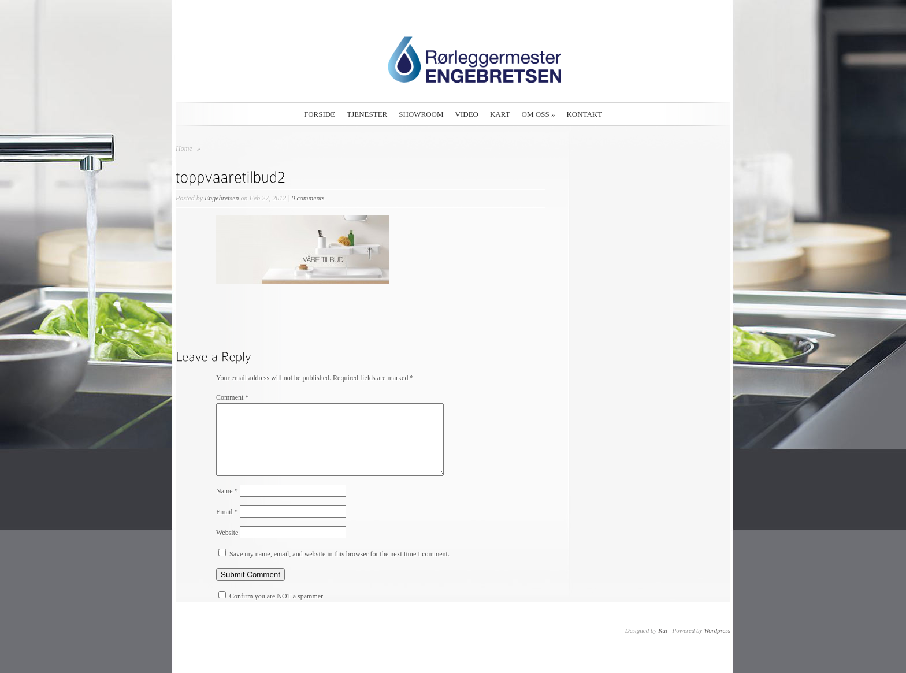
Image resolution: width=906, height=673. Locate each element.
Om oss (538, 114)
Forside (319, 114)
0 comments (308, 198)
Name (227, 505)
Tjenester (367, 114)
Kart (500, 114)
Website (227, 546)
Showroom (421, 114)
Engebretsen (222, 198)
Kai (662, 644)
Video (466, 114)
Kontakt (584, 114)
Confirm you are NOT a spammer (270, 610)
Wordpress (717, 644)
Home (184, 148)
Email (227, 526)
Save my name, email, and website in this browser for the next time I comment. (339, 568)
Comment (232, 397)
